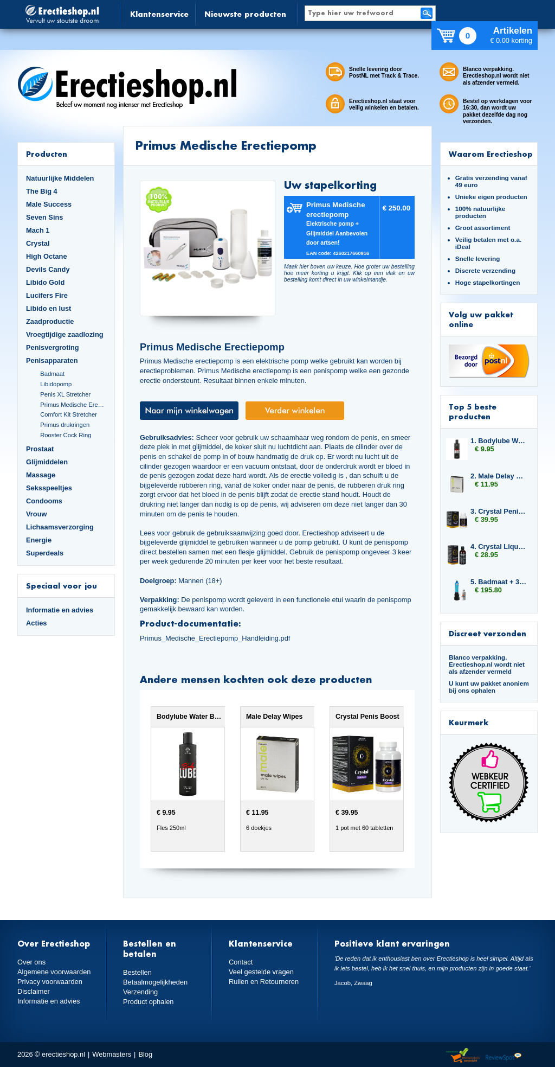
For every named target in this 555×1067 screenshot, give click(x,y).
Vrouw (36, 514)
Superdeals (44, 553)
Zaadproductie (50, 321)
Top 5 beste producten (472, 411)
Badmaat (52, 373)
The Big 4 (41, 191)
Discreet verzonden (487, 633)
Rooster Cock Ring (65, 435)
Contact (241, 962)
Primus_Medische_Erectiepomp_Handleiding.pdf (215, 638)
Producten (46, 153)
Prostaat (40, 449)
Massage (40, 475)
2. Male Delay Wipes (498, 476)
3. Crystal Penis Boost (498, 511)
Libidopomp (56, 384)
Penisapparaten (52, 360)
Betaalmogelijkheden (155, 982)
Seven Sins (44, 217)
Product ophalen (148, 1002)
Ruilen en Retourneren (264, 981)
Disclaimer (33, 991)
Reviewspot (503, 1056)
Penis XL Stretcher (65, 394)
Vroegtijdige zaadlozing (65, 334)
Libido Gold (45, 282)
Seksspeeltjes (49, 488)
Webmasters (111, 1054)
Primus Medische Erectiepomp (73, 404)
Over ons (31, 962)
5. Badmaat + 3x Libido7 (498, 582)
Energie (38, 540)
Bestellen (137, 972)
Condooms (44, 501)
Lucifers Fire (47, 295)
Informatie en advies (59, 610)
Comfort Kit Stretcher (68, 414)
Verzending (140, 992)
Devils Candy (48, 269)
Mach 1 (38, 230)
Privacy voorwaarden (49, 981)
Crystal (38, 243)
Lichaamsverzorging (60, 527)
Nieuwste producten (245, 13)
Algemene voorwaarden (54, 972)
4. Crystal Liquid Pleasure (498, 546)
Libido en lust (48, 308)
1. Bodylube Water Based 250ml (498, 441)
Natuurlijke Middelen (60, 178)
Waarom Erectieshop (491, 153)
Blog (145, 1054)
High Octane (46, 256)
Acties (36, 623)
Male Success (49, 204)
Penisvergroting (52, 347)
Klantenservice (159, 13)
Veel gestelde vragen (261, 972)
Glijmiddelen (47, 462)
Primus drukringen (64, 424)
